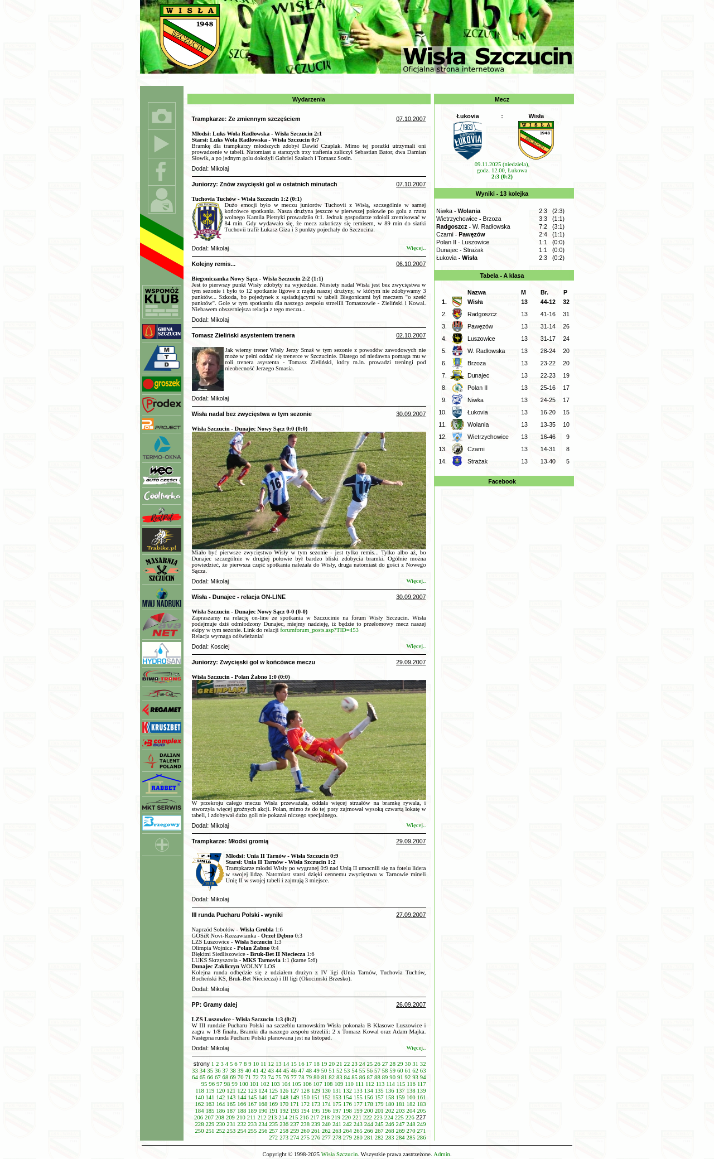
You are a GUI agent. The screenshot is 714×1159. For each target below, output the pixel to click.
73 (263, 1077)
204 (411, 1111)
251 (209, 1131)
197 (336, 1111)
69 (233, 1077)
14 (286, 1064)
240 (326, 1124)
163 (209, 1104)
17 (309, 1064)
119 (210, 1091)
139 (421, 1091)
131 (336, 1091)
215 (293, 1117)
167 (252, 1104)
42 (263, 1071)
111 (359, 1084)
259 (294, 1131)
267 (379, 1131)
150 (305, 1097)
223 (378, 1117)
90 (392, 1077)
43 (271, 1071)
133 (358, 1091)
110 (349, 1084)
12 (271, 1064)
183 (421, 1104)
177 (358, 1104)
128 (305, 1091)
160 (411, 1097)
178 (368, 1104)
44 (279, 1071)
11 (263, 1064)
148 (283, 1097)
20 (332, 1064)
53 (347, 1071)
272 (273, 1137)
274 (294, 1137)
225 (399, 1117)
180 (389, 1104)
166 (241, 1104)
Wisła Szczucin (339, 1154)
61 (408, 1071)
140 (199, 1097)
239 (315, 1124)
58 (385, 1071)
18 (316, 1064)
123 (252, 1091)
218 (325, 1117)
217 (314, 1117)
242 (347, 1124)
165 (230, 1104)
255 (252, 1131)
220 (346, 1117)
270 (411, 1131)
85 (354, 1077)
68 (226, 1077)
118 (199, 1091)
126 (283, 1091)
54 (354, 1071)
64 (195, 1077)
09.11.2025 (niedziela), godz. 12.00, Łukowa (502, 170)
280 (358, 1137)
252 (220, 1131)
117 (421, 1084)
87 (369, 1077)
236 (283, 1124)
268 (389, 1131)
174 (326, 1104)
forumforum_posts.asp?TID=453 (319, 630)
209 (230, 1117)
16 (301, 1064)
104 (286, 1084)
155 (358, 1097)
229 (209, 1124)
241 (336, 1124)
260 (305, 1131)
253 (230, 1131)
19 (324, 1064)
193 (294, 1111)
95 (204, 1084)
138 (411, 1091)
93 (415, 1077)
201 (379, 1111)
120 (220, 1091)
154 (347, 1097)
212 (261, 1117)
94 (423, 1077)
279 (347, 1137)
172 (305, 1104)
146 (262, 1097)
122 (241, 1091)
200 (368, 1111)
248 (411, 1124)
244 (368, 1124)
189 (252, 1111)
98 (227, 1084)
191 (273, 1111)
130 (326, 1091)
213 (272, 1117)
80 (316, 1077)
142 (220, 1097)
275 (305, 1137)
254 (241, 1131)
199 (358, 1111)
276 (315, 1137)
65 (203, 1077)
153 (336, 1097)
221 (357, 1117)
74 (271, 1077)
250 (199, 1131)
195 (315, 1111)
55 (362, 1071)
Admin (441, 1154)
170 (283, 1104)
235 (273, 1124)
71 (248, 1077)
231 (230, 1124)
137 (400, 1091)
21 (339, 1064)
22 (347, 1064)
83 (339, 1077)
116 (411, 1084)
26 (377, 1064)
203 (400, 1111)
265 (358, 1131)
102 (264, 1084)
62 (415, 1071)
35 (210, 1071)
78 (301, 1077)
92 (408, 1077)
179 (379, 1104)
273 (283, 1137)
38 (233, 1071)
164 (220, 1104)
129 (315, 1091)
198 (347, 1111)
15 (294, 1064)
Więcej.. (416, 248)
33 (195, 1071)
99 (234, 1084)
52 (339, 1071)
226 (410, 1117)
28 (392, 1064)
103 (275, 1084)
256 (262, 1131)
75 (279, 1077)
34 (203, 1071)
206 (198, 1117)
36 (218, 1071)
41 (256, 1071)
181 (400, 1104)
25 (369, 1064)
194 (305, 1111)
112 (369, 1084)
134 (368, 1091)
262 (326, 1131)
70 (241, 1077)
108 (328, 1084)
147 (273, 1097)
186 (220, 1111)
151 (315, 1097)
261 (315, 1131)
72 (256, 1077)
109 (338, 1084)
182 (411, 1104)
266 (368, 1131)
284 (400, 1137)
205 (421, 1111)
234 (262, 1124)
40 (248, 1071)
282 (379, 1137)
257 (273, 1131)
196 (326, 1111)
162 (199, 1104)
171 (294, 1104)
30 (408, 1064)
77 (294, 1077)
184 (199, 1111)
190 (262, 1111)
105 (296, 1084)
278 (336, 1137)
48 (309, 1071)
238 (305, 1124)
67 (218, 1077)
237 (294, 1124)
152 (326, 1097)
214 (282, 1117)
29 (400, 1064)
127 (294, 1091)
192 (283, 1111)
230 (220, 1124)
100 (243, 1084)
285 (411, 1137)
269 (400, 1131)
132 (347, 1091)
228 (199, 1124)
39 (241, 1071)
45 (286, 1071)
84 (347, 1077)
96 (212, 1084)
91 (400, 1077)
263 (336, 1131)
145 (252, 1097)
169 (273, 1104)
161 (421, 1097)
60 (400, 1071)
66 (210, 1077)
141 (209, 1097)
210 (241, 1117)
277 (326, 1137)
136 (389, 1091)
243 (358, 1124)
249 (421, 1124)
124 (262, 1091)
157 (379, 1097)
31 (415, 1064)
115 (401, 1084)
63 (423, 1071)
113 (380, 1084)
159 (400, 1097)
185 (209, 1111)
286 (421, 1137)
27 (385, 1064)
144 (241, 1097)
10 (256, 1064)
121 (230, 1091)
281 (368, 1137)
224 (388, 1117)
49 (316, 1071)
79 (309, 1077)
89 (385, 1077)
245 (379, 1124)
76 (286, 1077)
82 (332, 1077)
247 (400, 1124)
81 (324, 1077)
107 (317, 1084)
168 (262, 1104)
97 (219, 1084)
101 (254, 1084)
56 (369, 1071)
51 (332, 1071)
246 (389, 1124)
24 (362, 1064)
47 (301, 1071)
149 (294, 1097)
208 (219, 1117)
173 (315, 1104)
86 (362, 1077)
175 (336, 1104)
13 (279, 1064)
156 (368, 1097)
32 (423, 1064)
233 (252, 1124)
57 (377, 1071)
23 (354, 1064)
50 (324, 1071)
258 (283, 1131)
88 (377, 1077)
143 (230, 1097)
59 (392, 1071)
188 (241, 1111)
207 (209, 1117)
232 (241, 1124)
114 (390, 1084)
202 (389, 1111)
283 (389, 1137)
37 (226, 1071)
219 (335, 1117)
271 (421, 1131)
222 (367, 1117)
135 (379, 1091)
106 (307, 1084)
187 (230, 1111)
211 (251, 1117)
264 (347, 1131)
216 (304, 1117)
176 (347, 1104)
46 (294, 1071)
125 (273, 1091)
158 (389, 1097)
